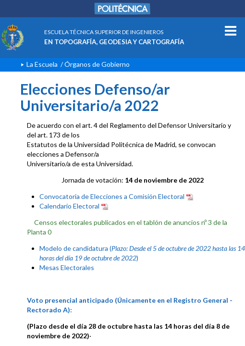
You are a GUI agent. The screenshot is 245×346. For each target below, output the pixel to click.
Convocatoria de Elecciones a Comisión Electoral (116, 196)
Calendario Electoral (74, 206)
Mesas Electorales (66, 267)
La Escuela (42, 64)
